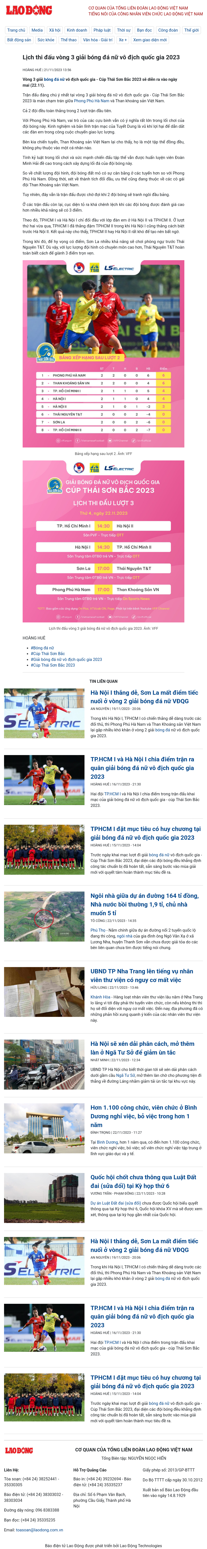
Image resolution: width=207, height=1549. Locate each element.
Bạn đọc (144, 30)
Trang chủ (16, 30)
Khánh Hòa (100, 997)
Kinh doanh (77, 30)
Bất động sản (19, 39)
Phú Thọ (98, 930)
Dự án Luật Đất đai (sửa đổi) (116, 1203)
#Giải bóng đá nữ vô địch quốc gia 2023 (66, 659)
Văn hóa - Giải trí (97, 39)
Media (37, 30)
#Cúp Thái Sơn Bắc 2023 (53, 665)
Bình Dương (107, 1142)
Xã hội (54, 30)
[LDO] (44, 714)
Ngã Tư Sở (125, 1075)
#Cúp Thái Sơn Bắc (48, 653)
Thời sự (124, 30)
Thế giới (191, 30)
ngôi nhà (124, 936)
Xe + (123, 39)
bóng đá (162, 730)
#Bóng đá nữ (42, 648)
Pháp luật (102, 30)
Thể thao (69, 39)
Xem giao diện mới (150, 39)
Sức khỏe (46, 39)
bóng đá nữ (54, 79)
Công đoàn (168, 30)
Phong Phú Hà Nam (91, 100)
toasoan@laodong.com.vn (39, 1530)
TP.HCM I (112, 794)
